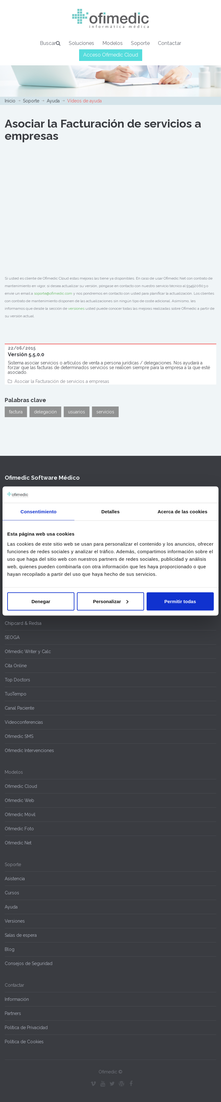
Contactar (169, 43)
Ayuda (53, 100)
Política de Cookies (24, 1041)
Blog (9, 949)
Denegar (40, 601)
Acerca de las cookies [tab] (183, 511)
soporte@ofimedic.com (53, 293)
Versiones (15, 921)
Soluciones (81, 43)
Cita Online (16, 665)
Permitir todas (180, 601)
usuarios (76, 411)
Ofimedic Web (19, 800)
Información (17, 999)
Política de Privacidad (26, 1027)
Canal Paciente (19, 708)
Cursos (12, 892)
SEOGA (12, 637)
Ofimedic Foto (19, 828)
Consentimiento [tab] (38, 511)
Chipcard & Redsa (23, 623)
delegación (45, 411)
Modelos (112, 43)
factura (16, 411)
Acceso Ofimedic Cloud (110, 55)
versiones (76, 308)
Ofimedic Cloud (21, 786)
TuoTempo (15, 693)
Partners (13, 1013)
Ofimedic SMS (19, 736)
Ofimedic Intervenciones (29, 750)
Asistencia (15, 878)
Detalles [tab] (110, 511)
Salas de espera (21, 935)
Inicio (10, 100)
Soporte (140, 43)
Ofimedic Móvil (20, 814)
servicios (105, 411)
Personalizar (110, 601)
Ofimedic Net (18, 842)
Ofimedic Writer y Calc (28, 651)
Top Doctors (17, 679)
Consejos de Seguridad (28, 963)
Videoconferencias (24, 722)
